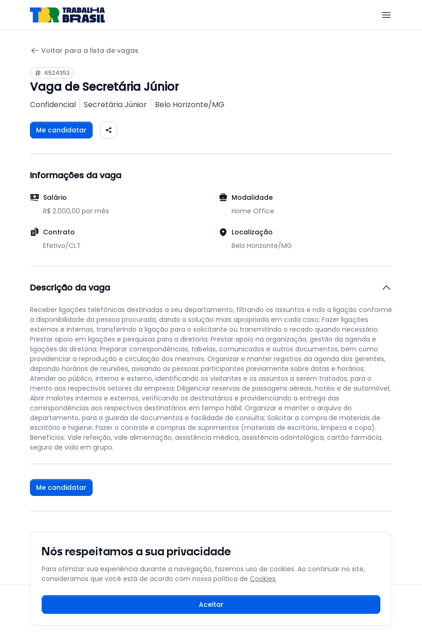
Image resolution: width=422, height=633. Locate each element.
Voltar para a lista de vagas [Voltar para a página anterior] (84, 51)
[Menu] (386, 15)
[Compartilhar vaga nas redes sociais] (108, 130)
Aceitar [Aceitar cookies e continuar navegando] (211, 604)
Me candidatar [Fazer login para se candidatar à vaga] (61, 130)
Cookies (263, 578)
